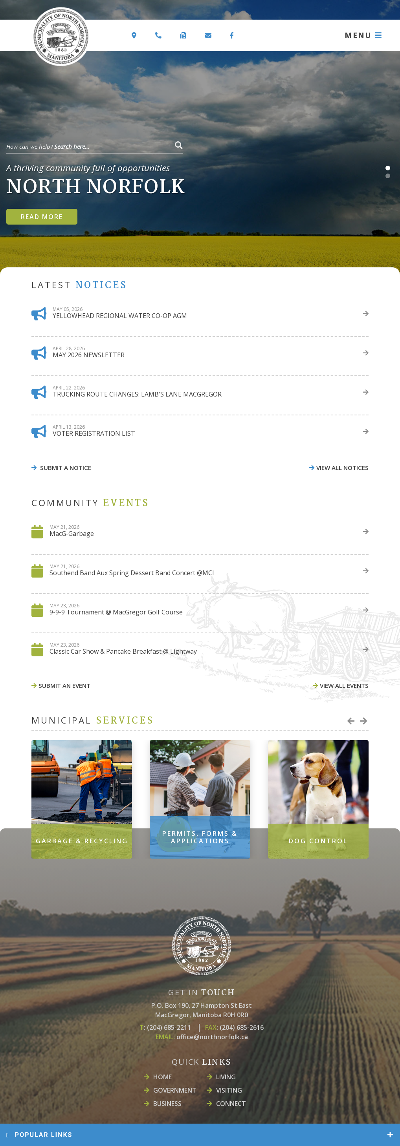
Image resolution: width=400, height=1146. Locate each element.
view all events (344, 685)
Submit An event (64, 685)
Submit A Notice (65, 468)
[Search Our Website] (94, 145)
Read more (42, 216)
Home (162, 1077)
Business (167, 1103)
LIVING (226, 1077)
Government (174, 1090)
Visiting (229, 1090)
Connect (231, 1103)
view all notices (342, 468)
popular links (39, 1135)
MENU (358, 35)
